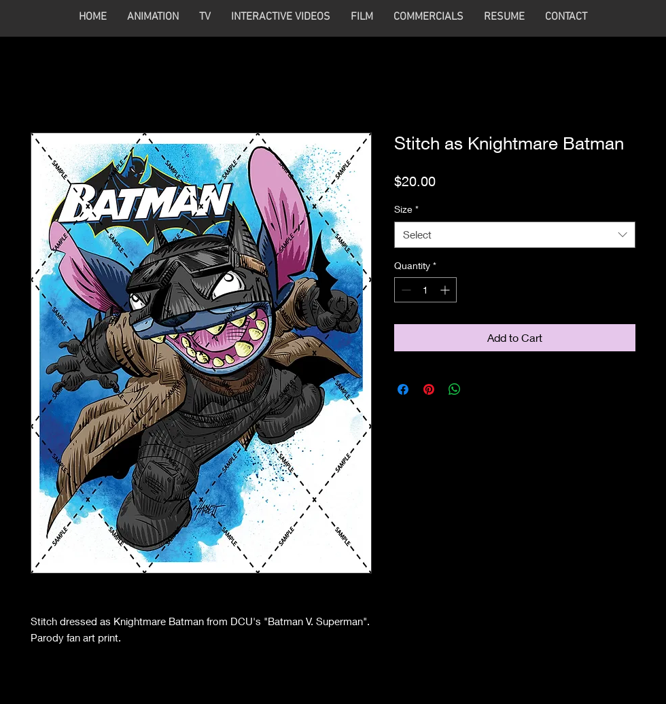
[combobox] (514, 235)
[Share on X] (480, 389)
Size (406, 209)
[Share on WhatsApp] (454, 389)
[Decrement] (404, 290)
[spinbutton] (425, 290)
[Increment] (446, 290)
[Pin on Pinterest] (429, 389)
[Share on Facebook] (403, 389)
